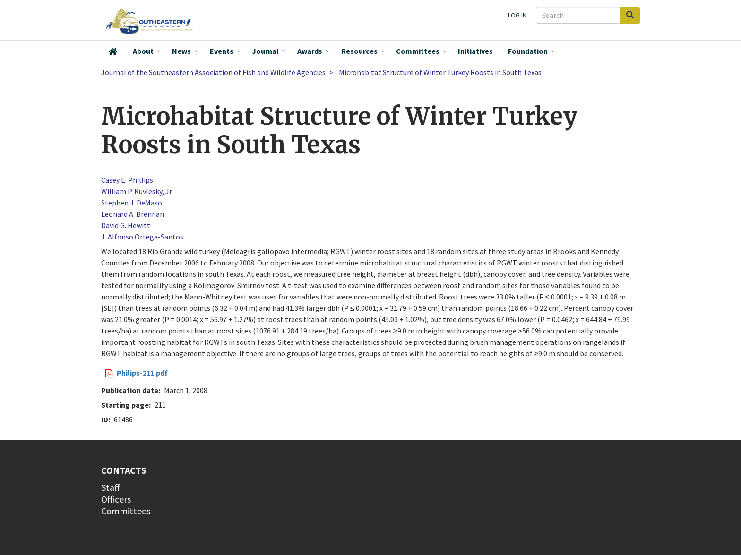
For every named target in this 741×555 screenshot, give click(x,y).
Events (221, 51)
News (181, 51)
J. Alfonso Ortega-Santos (142, 236)
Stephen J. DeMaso (131, 202)
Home (113, 51)
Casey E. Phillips (127, 180)
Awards (309, 51)
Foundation (528, 51)
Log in (517, 15)
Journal (265, 51)
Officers (116, 499)
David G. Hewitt (125, 225)
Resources (359, 51)
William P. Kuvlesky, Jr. (137, 191)
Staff (110, 487)
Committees (417, 51)
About (143, 51)
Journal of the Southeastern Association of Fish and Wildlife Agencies (213, 72)
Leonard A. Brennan (132, 214)
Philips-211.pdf (142, 372)
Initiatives (475, 51)
